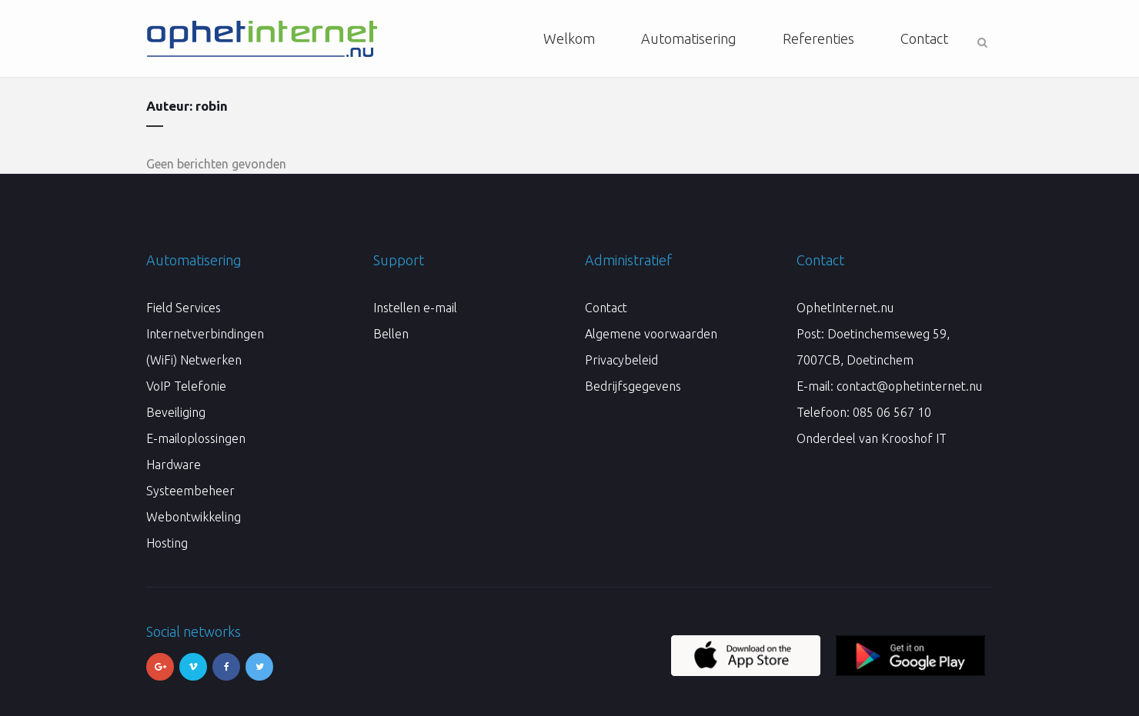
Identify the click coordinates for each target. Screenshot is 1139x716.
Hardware (173, 464)
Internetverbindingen (205, 334)
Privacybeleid (621, 360)
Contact (606, 308)
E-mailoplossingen (196, 438)
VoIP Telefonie (186, 386)
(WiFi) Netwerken (194, 360)
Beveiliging (175, 412)
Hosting (167, 543)
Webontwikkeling (193, 517)
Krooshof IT (914, 438)
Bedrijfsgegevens (633, 386)
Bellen (391, 334)
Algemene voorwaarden (651, 334)
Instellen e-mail (415, 308)
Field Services (183, 308)
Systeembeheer (190, 491)
